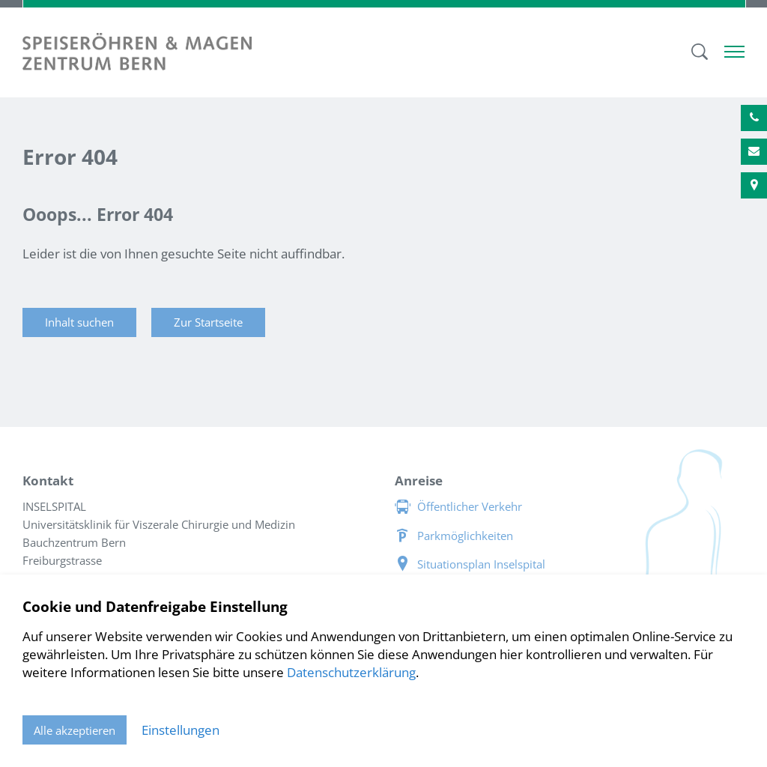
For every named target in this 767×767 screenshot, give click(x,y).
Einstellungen (180, 730)
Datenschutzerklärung (351, 672)
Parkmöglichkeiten (465, 535)
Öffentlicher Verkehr (469, 506)
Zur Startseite (208, 322)
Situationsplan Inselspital (481, 564)
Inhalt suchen (79, 322)
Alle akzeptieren (74, 730)
